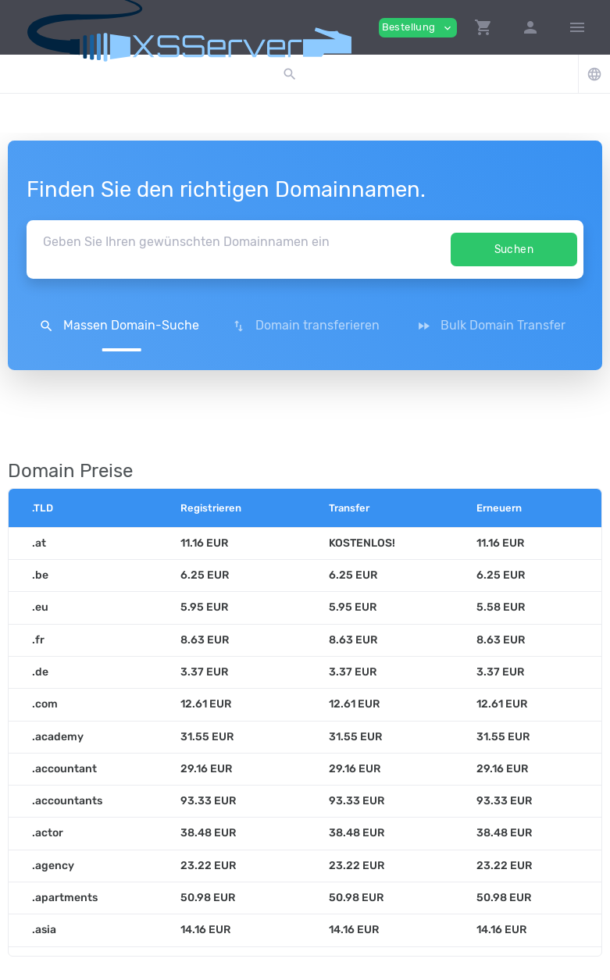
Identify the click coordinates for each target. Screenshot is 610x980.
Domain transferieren (305, 325)
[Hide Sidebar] (577, 27)
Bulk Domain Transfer (490, 325)
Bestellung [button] (418, 27)
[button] (483, 27)
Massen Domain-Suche (119, 325)
